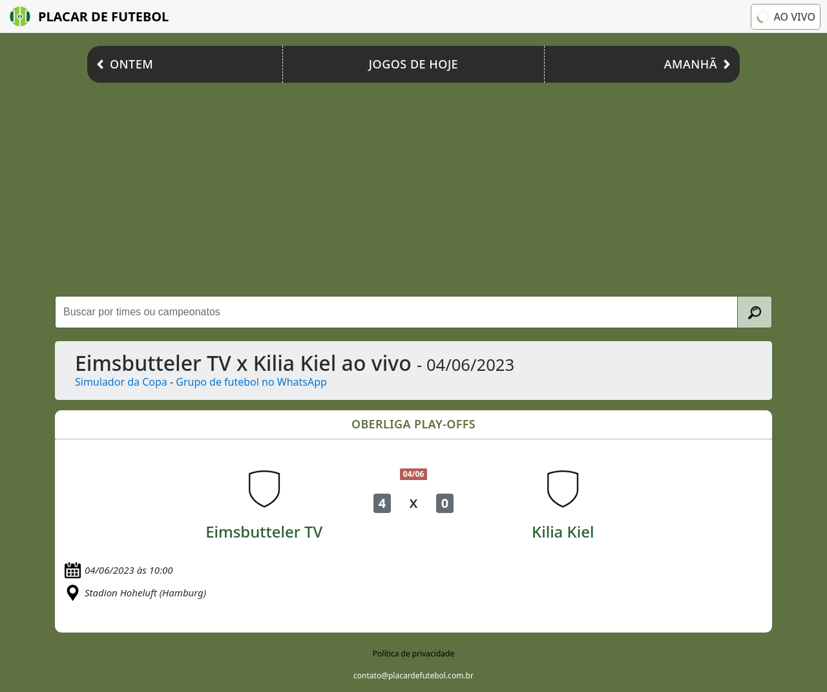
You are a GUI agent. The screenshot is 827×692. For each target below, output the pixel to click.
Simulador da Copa (121, 382)
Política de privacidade (413, 653)
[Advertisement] (413, 186)
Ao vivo (785, 17)
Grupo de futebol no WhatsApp (251, 382)
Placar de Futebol (89, 16)
